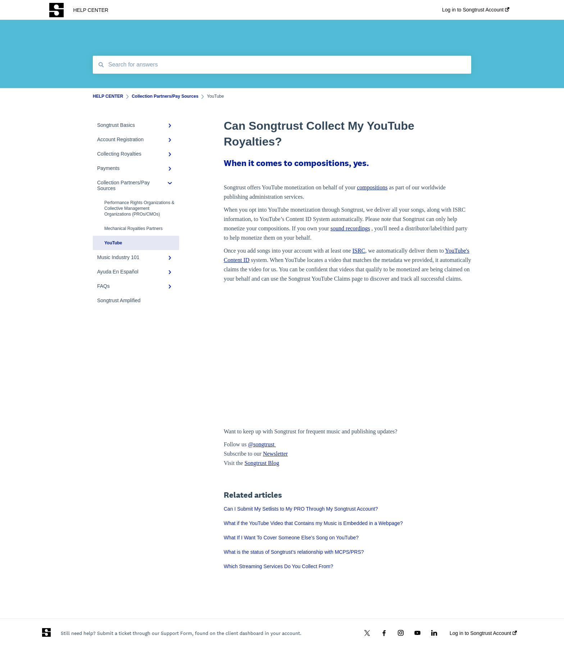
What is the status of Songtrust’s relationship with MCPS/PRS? (294, 552)
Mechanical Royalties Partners (133, 228)
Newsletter (275, 454)
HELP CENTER (90, 10)
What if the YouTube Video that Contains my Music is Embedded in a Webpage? (313, 523)
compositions (372, 187)
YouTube (113, 242)
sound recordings (350, 228)
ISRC (358, 251)
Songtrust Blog (262, 463)
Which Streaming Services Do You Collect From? (278, 566)
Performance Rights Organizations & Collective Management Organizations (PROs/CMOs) (139, 208)
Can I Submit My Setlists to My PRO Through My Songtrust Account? (301, 509)
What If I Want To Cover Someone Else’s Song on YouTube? (291, 537)
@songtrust (262, 444)
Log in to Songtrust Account (483, 633)
